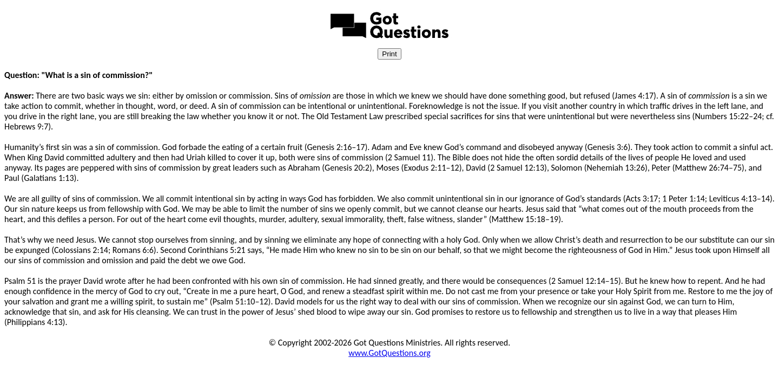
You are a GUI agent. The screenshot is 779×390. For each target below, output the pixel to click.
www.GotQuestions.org (389, 353)
